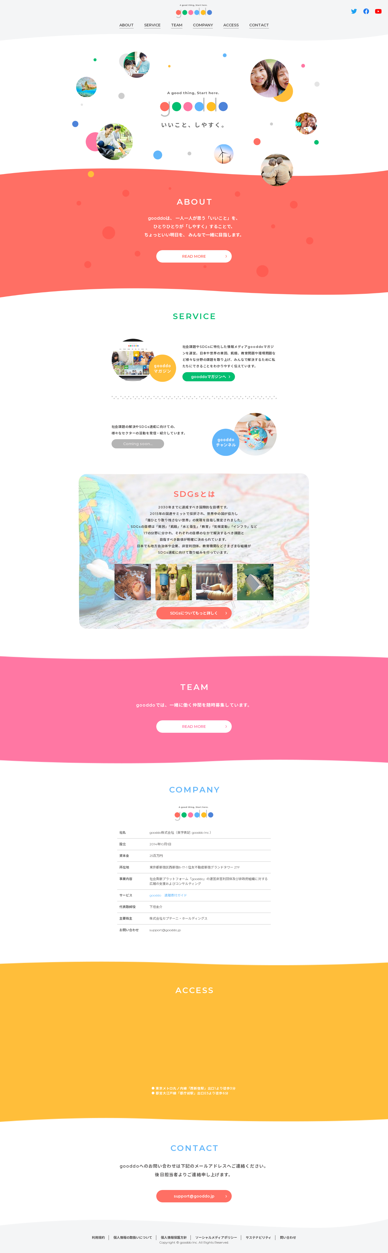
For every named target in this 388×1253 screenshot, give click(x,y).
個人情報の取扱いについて (132, 1237)
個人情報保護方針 (174, 1237)
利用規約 (98, 1237)
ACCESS (231, 25)
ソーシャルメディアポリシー (216, 1237)
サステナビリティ (258, 1237)
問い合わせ (288, 1237)
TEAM (176, 25)
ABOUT (126, 25)
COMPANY (203, 25)
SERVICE (152, 25)
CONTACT (259, 25)
